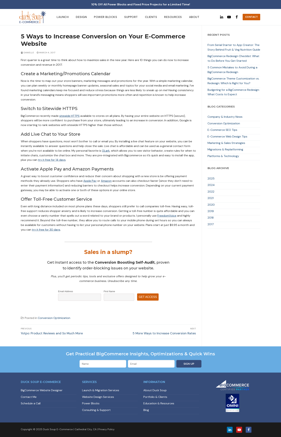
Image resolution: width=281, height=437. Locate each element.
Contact (251, 16)
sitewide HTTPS (69, 116)
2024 (211, 185)
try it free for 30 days (46, 230)
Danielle (27, 52)
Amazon (106, 181)
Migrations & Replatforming (225, 149)
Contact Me (29, 397)
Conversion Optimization (54, 318)
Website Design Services (98, 397)
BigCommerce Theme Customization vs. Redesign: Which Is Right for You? (233, 81)
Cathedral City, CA (85, 429)
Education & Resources (158, 403)
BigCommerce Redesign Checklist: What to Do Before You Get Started (233, 58)
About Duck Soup (155, 390)
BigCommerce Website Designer (42, 390)
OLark (106, 151)
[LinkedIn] (230, 430)
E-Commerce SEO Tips (222, 130)
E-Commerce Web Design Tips (227, 136)
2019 (211, 211)
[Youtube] (229, 17)
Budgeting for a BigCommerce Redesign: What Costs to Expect (233, 92)
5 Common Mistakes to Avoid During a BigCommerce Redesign (232, 70)
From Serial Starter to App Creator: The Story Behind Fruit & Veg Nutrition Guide (234, 47)
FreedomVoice (166, 216)
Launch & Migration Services (100, 390)
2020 (211, 205)
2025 (211, 178)
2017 (211, 224)
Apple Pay (90, 181)
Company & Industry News (225, 117)
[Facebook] (236, 17)
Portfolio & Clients (155, 397)
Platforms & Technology (223, 156)
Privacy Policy (106, 429)
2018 (211, 217)
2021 (211, 198)
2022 (211, 191)
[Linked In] (221, 17)
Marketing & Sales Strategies (226, 143)
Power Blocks (90, 403)
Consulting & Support (96, 410)
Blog (146, 410)
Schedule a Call (31, 403)
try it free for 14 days (52, 160)
